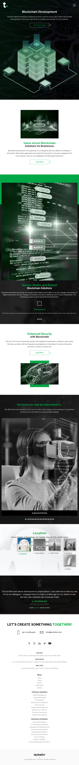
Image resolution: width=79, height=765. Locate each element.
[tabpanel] (39, 308)
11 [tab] (42, 519)
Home (40, 678)
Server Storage (40, 737)
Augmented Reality (39, 697)
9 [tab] (38, 519)
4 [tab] (30, 519)
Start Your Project (39, 25)
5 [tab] (32, 519)
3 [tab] (41, 319)
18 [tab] (53, 519)
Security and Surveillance (39, 734)
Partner (39, 683)
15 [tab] (48, 519)
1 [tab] (37, 319)
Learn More (40, 162)
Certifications (39, 685)
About (39, 680)
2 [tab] (39, 319)
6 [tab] (33, 519)
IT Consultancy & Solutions (39, 724)
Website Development (39, 715)
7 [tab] (35, 519)
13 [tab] (45, 519)
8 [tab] (37, 519)
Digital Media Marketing (39, 732)
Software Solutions (40, 739)
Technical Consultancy (39, 712)
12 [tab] (43, 519)
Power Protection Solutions (39, 729)
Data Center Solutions (39, 722)
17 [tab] (51, 519)
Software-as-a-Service (39, 710)
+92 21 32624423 (26, 632)
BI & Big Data (39, 700)
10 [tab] (40, 519)
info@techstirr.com (51, 632)
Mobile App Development (39, 707)
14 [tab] (47, 519)
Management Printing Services (40, 727)
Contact (39, 688)
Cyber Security (39, 705)
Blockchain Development (39, 702)
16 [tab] (50, 519)
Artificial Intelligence (39, 695)
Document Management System (39, 742)
